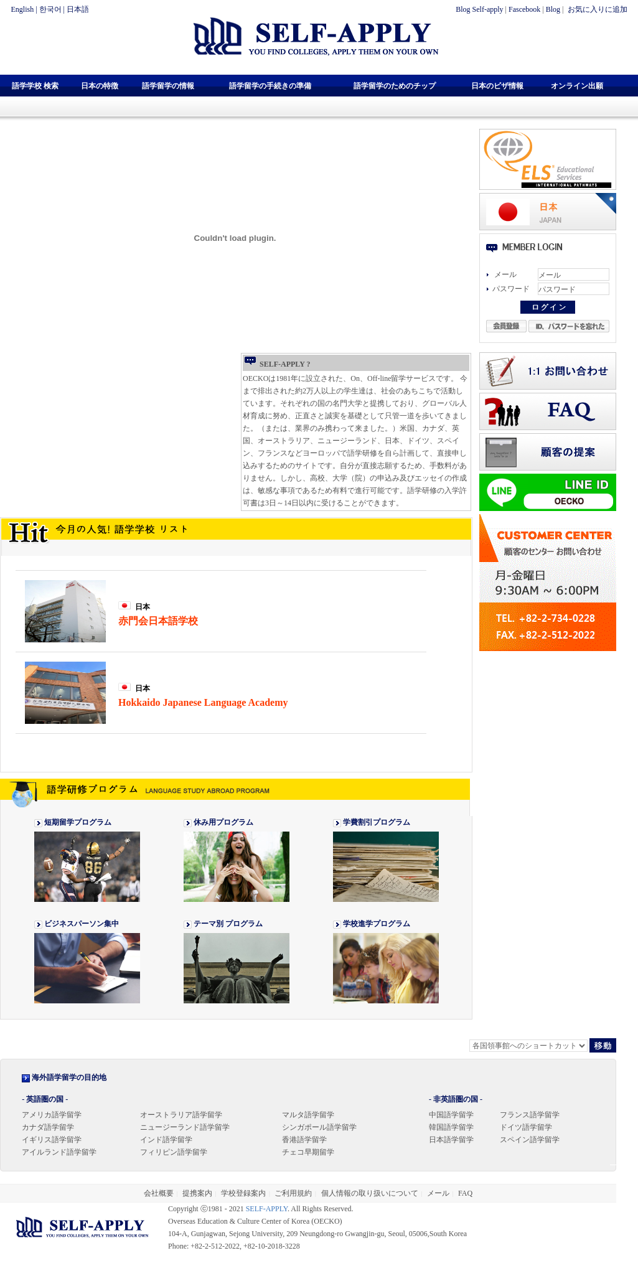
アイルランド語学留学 (59, 1152)
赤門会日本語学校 (158, 621)
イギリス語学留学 (52, 1139)
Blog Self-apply (479, 9)
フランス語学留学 (530, 1114)
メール (438, 1193)
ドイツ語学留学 (526, 1127)
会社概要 (159, 1193)
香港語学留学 (304, 1139)
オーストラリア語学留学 (181, 1114)
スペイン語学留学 (530, 1139)
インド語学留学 (166, 1139)
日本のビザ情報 (497, 86)
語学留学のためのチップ (395, 86)
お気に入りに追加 (596, 9)
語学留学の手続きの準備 (270, 86)
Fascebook (524, 9)
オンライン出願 (577, 86)
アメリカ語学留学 (52, 1114)
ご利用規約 (293, 1193)
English (22, 9)
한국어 (50, 9)
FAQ (465, 1193)
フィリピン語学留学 (173, 1152)
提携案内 (197, 1193)
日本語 (78, 9)
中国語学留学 (451, 1114)
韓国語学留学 (451, 1127)
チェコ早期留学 (308, 1152)
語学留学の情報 (168, 86)
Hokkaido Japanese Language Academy (203, 702)
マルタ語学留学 (308, 1114)
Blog (553, 9)
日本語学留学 (451, 1139)
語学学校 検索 (35, 86)
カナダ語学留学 (48, 1127)
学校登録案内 (243, 1193)
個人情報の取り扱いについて (369, 1193)
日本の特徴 (99, 86)
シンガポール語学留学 (319, 1127)
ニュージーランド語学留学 (185, 1127)
